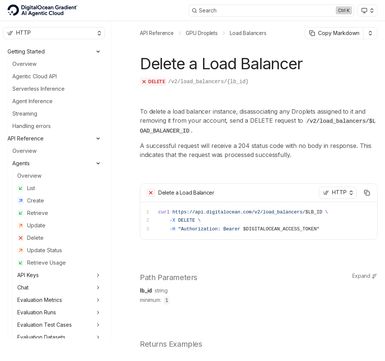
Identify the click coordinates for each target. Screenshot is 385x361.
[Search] (271, 11)
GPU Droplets (202, 33)
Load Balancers (248, 33)
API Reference (157, 33)
